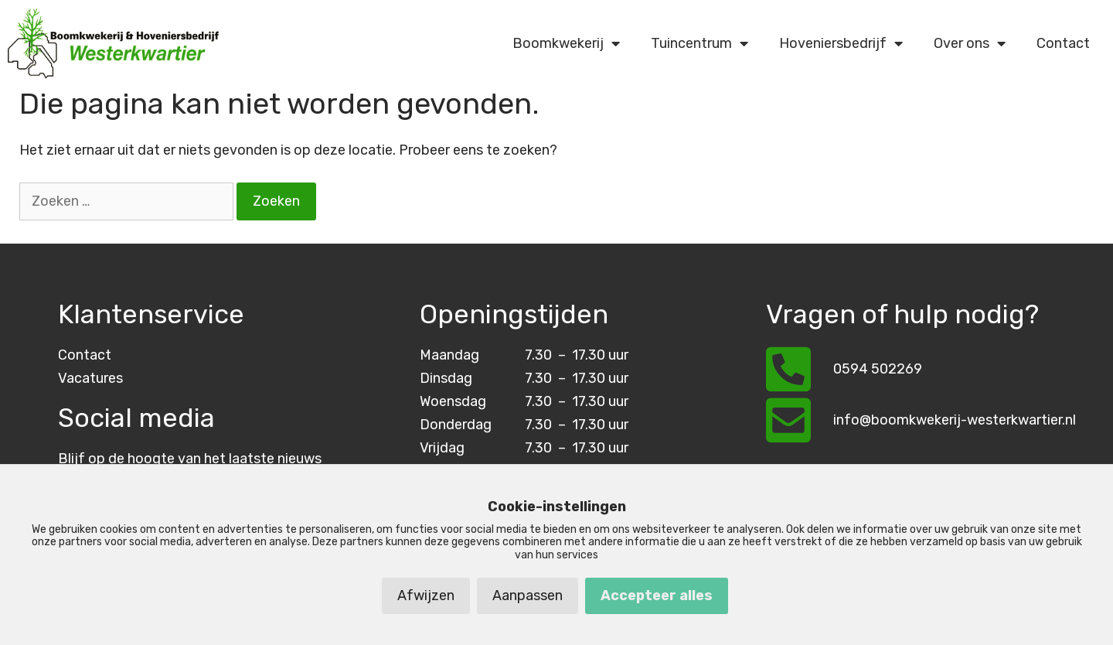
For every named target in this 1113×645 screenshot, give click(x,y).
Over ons (970, 43)
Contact (1063, 43)
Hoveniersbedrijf (841, 43)
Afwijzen (425, 595)
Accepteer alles (657, 595)
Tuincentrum (699, 43)
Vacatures (90, 378)
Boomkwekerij (566, 43)
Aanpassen (527, 595)
